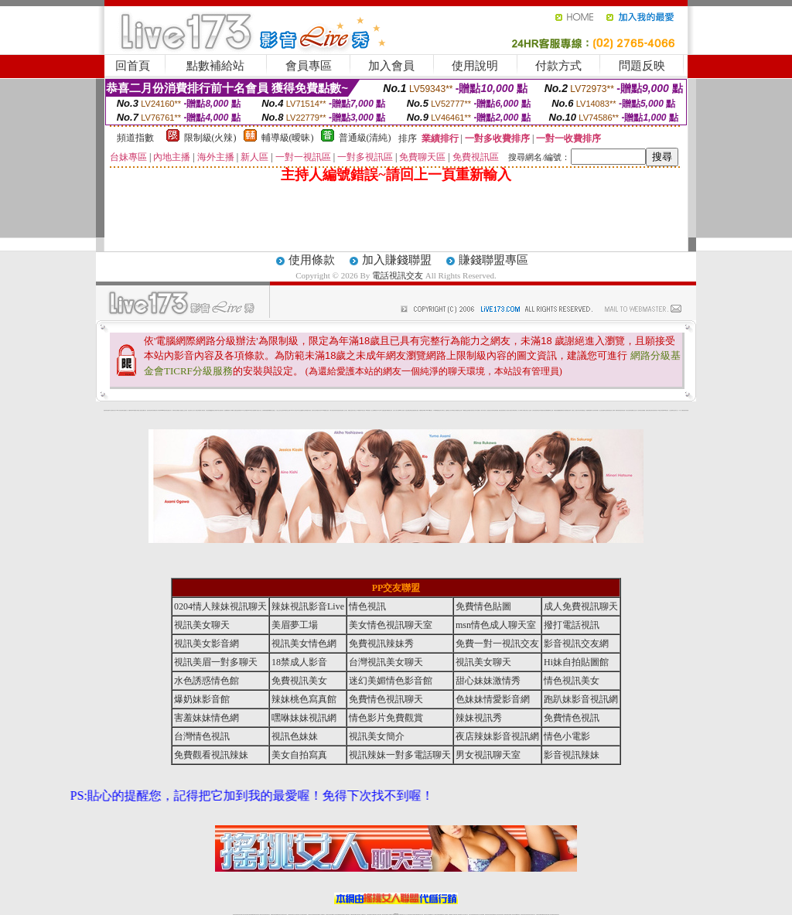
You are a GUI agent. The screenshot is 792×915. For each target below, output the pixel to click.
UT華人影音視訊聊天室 (120, 410)
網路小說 (126, 410)
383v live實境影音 (429, 410)
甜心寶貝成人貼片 (191, 410)
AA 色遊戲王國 (383, 410)
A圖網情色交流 (465, 410)
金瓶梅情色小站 (448, 410)
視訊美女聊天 (202, 625)
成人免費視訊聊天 (581, 606)
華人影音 (592, 410)
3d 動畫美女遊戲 (326, 410)
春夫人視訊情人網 (507, 410)
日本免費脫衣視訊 (542, 410)
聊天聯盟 (496, 410)
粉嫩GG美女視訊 (362, 410)
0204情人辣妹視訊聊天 (220, 606)
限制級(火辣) (210, 137)
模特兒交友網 (459, 410)
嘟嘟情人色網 (233, 410)
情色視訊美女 (571, 680)
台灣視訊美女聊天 (386, 662)
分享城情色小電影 (454, 410)
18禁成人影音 (299, 662)
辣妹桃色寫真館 (303, 699)
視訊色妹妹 (294, 736)
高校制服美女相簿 (568, 410)
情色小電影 (567, 736)
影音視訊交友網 (576, 643)
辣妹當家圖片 (596, 410)
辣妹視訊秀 (479, 717)
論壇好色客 (652, 410)
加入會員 (391, 66)
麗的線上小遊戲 (574, 410)
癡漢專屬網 (269, 410)
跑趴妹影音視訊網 (581, 699)
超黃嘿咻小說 (255, 410)
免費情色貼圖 (483, 606)
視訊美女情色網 (303, 643)
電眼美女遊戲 (350, 410)
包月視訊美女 (488, 410)
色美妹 (283, 410)
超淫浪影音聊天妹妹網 (151, 410)
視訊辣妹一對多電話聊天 (400, 754)
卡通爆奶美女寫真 (389, 410)
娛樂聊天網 (130, 410)
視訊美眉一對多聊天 (216, 662)
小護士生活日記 (279, 410)
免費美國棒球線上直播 (549, 410)
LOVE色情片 (250, 410)
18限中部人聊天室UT (295, 410)
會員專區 (308, 66)
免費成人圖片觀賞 (202, 410)
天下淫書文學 (196, 410)
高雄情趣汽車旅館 (308, 410)
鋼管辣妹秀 (618, 410)
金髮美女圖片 (648, 410)
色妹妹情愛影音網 (493, 699)
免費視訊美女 (299, 680)
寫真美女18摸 (656, 410)
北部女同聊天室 (442, 410)
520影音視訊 (666, 410)
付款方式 (558, 66)
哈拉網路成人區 (178, 410)
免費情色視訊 (571, 717)
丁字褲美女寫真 (524, 410)
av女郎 (378, 410)
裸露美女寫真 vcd (319, 410)
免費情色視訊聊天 (386, 699)
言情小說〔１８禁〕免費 (678, 410)
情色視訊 (367, 606)
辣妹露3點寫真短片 (471, 410)
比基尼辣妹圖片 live (239, 410)
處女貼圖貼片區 (143, 410)
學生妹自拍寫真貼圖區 (629, 410)
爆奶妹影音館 (202, 699)
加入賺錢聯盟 (397, 260)
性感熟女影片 (169, 410)
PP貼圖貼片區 (134, 410)
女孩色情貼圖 (208, 410)
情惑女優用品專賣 (408, 410)
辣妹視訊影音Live (307, 606)
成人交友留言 (345, 410)
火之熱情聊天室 (671, 410)
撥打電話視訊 (571, 625)
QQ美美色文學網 (213, 410)
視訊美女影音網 (206, 643)
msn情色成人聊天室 (496, 625)
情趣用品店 (583, 410)
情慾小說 (139, 410)
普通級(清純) (365, 137)
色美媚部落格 (264, 410)
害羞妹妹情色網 (106, 410)
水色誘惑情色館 (206, 680)
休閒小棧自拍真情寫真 (333, 410)
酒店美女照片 (314, 410)
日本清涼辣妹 (579, 410)
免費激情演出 (562, 410)
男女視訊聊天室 (488, 754)
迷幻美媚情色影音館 (390, 680)
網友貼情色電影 (501, 410)
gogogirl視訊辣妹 (163, 410)
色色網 (412, 410)
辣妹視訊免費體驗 (557, 410)
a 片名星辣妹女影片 (112, 410)
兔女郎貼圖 (662, 410)
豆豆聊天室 (493, 410)
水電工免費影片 (477, 410)
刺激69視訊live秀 (422, 410)
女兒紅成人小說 (636, 410)
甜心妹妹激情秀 (488, 680)
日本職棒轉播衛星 (436, 410)
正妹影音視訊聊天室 (535, 410)
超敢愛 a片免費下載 (227, 410)
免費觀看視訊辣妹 (211, 754)
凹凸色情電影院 (606, 410)
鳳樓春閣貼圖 (588, 410)
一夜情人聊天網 (483, 410)
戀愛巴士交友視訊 (184, 410)
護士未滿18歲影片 (374, 410)
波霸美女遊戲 (416, 410)
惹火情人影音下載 (396, 410)
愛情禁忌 (174, 410)
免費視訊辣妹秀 (381, 643)
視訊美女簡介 (377, 736)
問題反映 (642, 66)
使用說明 (475, 66)
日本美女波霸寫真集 (220, 410)
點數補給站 (215, 66)
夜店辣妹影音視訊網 (497, 736)
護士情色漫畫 (601, 410)
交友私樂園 (246, 410)
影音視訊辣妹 (571, 754)
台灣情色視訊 (202, 736)
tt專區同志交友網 (287, 410)
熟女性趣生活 (273, 410)
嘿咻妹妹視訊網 (303, 717)
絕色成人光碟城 (612, 410)
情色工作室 (259, 410)
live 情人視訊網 (402, 410)
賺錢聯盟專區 (493, 260)
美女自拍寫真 (299, 754)
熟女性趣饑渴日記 (302, 410)
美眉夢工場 (294, 625)
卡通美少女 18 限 (356, 410)
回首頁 (132, 66)
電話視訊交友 (397, 275)
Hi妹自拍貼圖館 (576, 662)
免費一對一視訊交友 (497, 643)
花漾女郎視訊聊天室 (513, 410)
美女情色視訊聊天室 (390, 625)
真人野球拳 (520, 410)
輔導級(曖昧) (287, 137)
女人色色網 (529, 410)
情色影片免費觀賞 (386, 717)
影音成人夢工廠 (157, 410)
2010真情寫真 (368, 410)
